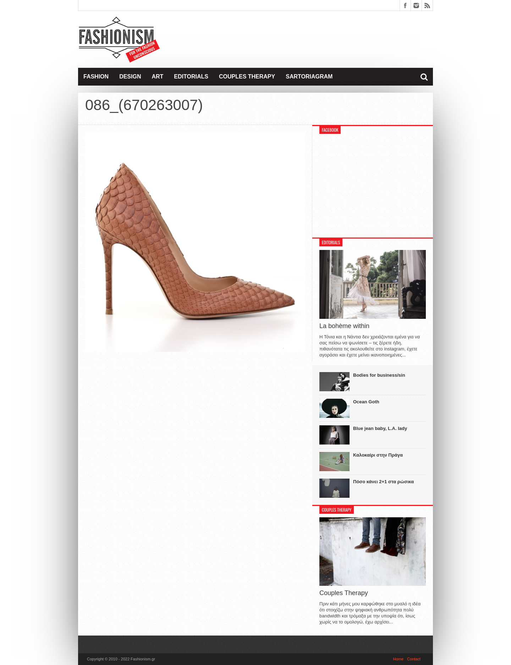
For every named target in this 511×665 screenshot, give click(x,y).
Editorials (191, 76)
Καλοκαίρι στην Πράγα (378, 455)
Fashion (96, 76)
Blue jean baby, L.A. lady (380, 428)
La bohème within (344, 325)
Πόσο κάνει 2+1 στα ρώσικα (383, 481)
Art (157, 76)
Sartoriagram (309, 76)
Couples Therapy (247, 76)
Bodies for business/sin (379, 375)
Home (398, 659)
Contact (414, 659)
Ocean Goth (366, 401)
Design (130, 76)
